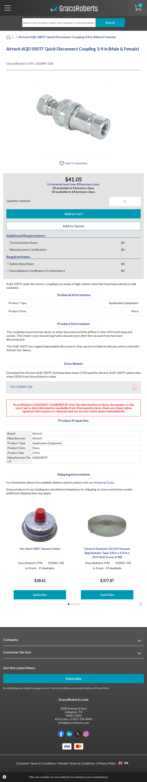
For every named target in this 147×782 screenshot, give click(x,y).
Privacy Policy (102, 688)
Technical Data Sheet (22, 242)
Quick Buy (40, 594)
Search (110, 22)
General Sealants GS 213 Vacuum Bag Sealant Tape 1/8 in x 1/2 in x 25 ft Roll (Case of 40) (107, 553)
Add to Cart (73, 214)
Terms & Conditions (61, 688)
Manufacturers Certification (26, 249)
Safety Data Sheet (20, 264)
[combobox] (123, 763)
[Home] (8, 37)
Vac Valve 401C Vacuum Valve (40, 548)
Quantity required (18, 201)
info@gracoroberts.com (73, 722)
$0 (123, 242)
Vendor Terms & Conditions (77, 763)
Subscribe (73, 678)
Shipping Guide (104, 482)
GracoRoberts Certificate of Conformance (35, 270)
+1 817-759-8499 (80, 719)
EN (123, 763)
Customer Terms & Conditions (36, 763)
